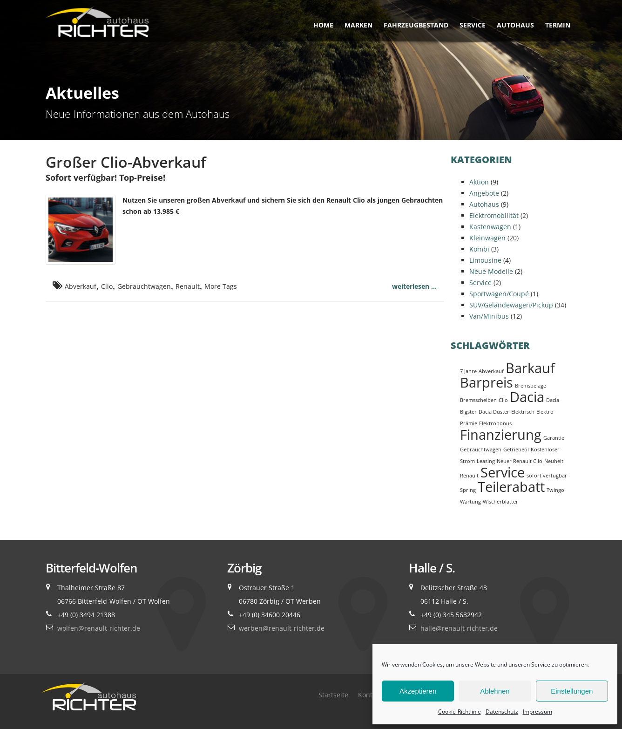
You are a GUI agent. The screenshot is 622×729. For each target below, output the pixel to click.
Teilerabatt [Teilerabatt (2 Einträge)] (511, 486)
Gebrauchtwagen (144, 286)
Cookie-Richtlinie (459, 711)
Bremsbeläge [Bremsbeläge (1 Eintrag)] (530, 385)
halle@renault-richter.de (459, 628)
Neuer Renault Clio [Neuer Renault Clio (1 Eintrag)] (519, 461)
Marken (358, 24)
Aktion (479, 181)
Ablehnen (494, 691)
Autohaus (515, 24)
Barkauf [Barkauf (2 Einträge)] (530, 368)
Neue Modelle (491, 271)
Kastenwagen (490, 226)
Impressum (537, 711)
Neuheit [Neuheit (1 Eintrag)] (553, 461)
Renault (188, 286)
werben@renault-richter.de (282, 628)
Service (473, 24)
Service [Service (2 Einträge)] (502, 472)
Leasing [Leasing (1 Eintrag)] (486, 461)
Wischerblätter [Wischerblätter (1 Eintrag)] (500, 501)
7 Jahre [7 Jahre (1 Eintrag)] (468, 371)
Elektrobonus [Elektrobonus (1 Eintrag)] (495, 423)
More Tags (220, 286)
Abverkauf (80, 286)
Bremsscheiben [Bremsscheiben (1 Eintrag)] (478, 400)
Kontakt (370, 694)
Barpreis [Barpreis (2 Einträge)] (486, 382)
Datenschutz (502, 711)
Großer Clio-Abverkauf (126, 162)
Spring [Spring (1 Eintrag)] (468, 490)
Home (323, 24)
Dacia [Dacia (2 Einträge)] (527, 397)
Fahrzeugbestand (416, 24)
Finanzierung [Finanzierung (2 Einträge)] (500, 434)
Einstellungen (572, 691)
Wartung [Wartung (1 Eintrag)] (470, 501)
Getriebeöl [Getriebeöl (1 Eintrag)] (516, 449)
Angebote (484, 193)
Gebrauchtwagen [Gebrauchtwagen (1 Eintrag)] (480, 449)
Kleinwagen (487, 237)
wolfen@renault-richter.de (98, 628)
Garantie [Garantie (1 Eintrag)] (553, 438)
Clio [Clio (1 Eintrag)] (503, 400)
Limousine (485, 260)
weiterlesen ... (414, 286)
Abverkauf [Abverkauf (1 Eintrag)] (491, 371)
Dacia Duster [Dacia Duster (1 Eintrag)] (494, 412)
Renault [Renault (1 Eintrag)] (469, 475)
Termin (557, 24)
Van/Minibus (489, 316)
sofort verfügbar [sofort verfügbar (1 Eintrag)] (547, 475)
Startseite (333, 694)
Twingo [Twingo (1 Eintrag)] (555, 490)
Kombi (479, 249)
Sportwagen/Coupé (499, 293)
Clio (107, 286)
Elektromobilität (494, 215)
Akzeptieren (417, 691)
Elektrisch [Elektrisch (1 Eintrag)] (522, 412)
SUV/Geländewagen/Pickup (511, 304)
